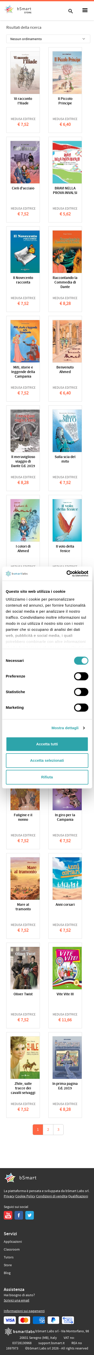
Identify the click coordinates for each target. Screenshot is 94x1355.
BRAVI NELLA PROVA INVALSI (65, 190)
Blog (7, 1273)
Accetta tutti (47, 744)
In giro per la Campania (65, 817)
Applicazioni (13, 1241)
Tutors (9, 1257)
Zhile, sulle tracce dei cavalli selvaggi (23, 1088)
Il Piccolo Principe (65, 101)
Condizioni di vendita (51, 1196)
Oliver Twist (23, 994)
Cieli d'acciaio (23, 188)
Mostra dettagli (64, 728)
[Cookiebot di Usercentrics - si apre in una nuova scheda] (67, 573)
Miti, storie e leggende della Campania (23, 372)
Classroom (12, 1249)
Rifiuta (47, 777)
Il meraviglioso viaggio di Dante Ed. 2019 (23, 462)
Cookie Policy (25, 1196)
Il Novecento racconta (23, 280)
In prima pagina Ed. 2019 (65, 1086)
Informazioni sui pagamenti (24, 1311)
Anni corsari (65, 904)
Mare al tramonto (23, 907)
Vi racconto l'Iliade (23, 101)
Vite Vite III (65, 994)
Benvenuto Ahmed (65, 370)
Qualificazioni (78, 1196)
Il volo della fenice (65, 549)
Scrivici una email (16, 1300)
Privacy (9, 1196)
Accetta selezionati (47, 760)
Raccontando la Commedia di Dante (65, 283)
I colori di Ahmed (23, 549)
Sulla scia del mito (65, 459)
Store (8, 1265)
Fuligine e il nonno (23, 817)
